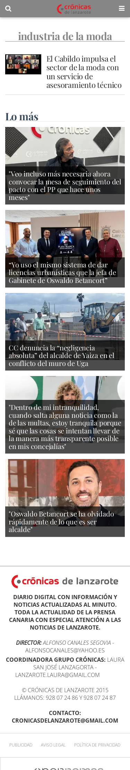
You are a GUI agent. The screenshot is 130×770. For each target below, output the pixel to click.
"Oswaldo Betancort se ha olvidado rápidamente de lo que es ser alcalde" (61, 521)
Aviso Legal (53, 745)
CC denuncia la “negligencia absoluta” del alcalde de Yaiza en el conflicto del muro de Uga (61, 355)
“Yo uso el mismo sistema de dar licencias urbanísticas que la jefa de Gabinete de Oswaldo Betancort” (62, 272)
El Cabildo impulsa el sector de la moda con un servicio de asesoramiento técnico (84, 71)
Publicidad (20, 745)
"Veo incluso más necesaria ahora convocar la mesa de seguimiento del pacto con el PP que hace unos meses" (65, 185)
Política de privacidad (97, 745)
